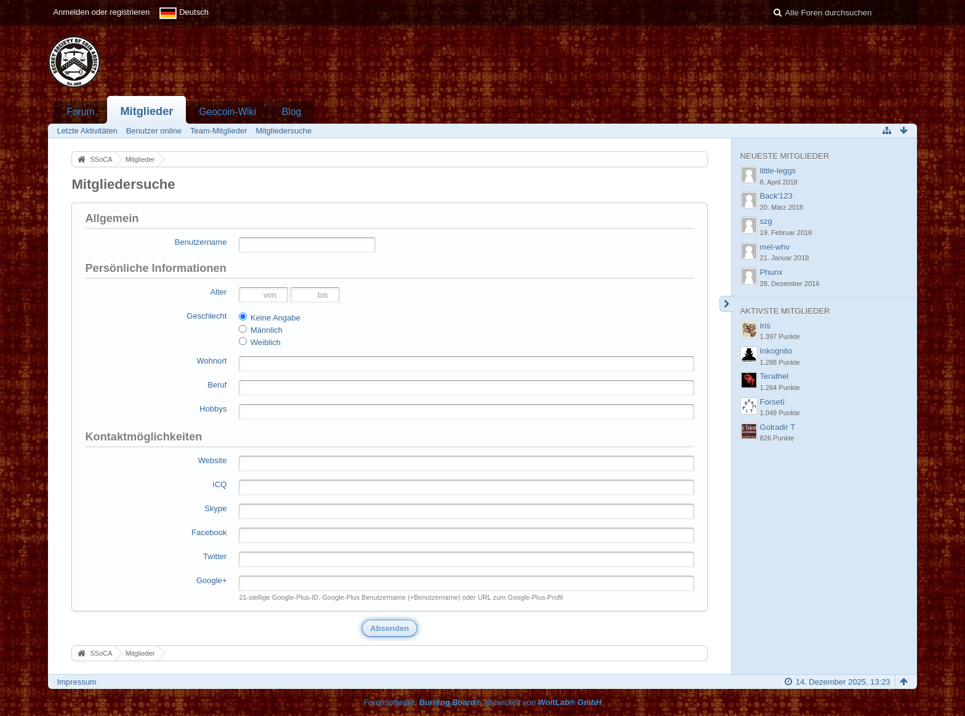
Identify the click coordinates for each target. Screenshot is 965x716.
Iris (765, 325)
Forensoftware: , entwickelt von (483, 702)
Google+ (211, 580)
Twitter (214, 556)
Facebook (208, 532)
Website (212, 460)
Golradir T (778, 427)
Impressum (76, 681)
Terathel (774, 376)
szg (766, 221)
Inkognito (776, 351)
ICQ (219, 484)
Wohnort (212, 360)
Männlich (260, 330)
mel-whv (775, 247)
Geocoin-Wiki (227, 111)
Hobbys (212, 408)
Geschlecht (206, 315)
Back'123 (776, 196)
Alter (218, 291)
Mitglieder (146, 111)
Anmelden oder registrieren (101, 12)
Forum (80, 111)
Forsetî (772, 402)
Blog (291, 111)
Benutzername (201, 242)
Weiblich (260, 342)
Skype (215, 508)
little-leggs (778, 170)
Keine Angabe (269, 317)
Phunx (771, 272)
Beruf (216, 384)
